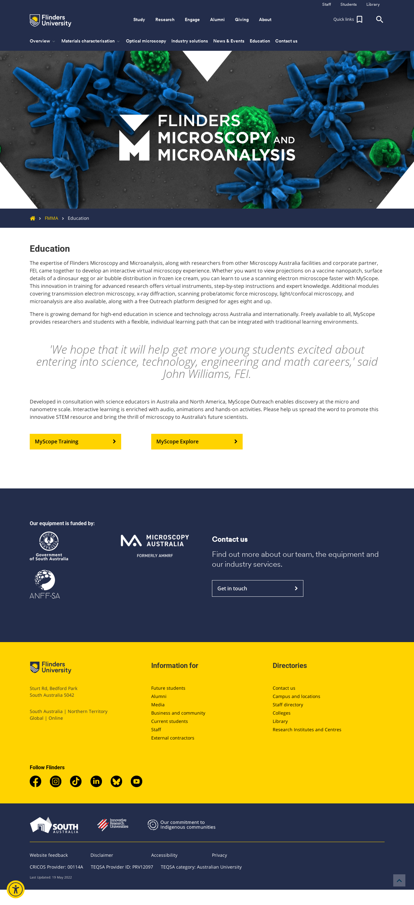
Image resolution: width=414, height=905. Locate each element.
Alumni (159, 696)
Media (158, 705)
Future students (168, 688)
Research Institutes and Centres (307, 729)
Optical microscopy (146, 40)
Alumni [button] (217, 19)
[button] (348, 19)
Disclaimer (101, 855)
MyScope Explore (197, 442)
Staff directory (288, 705)
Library (280, 721)
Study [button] (139, 19)
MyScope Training (75, 442)
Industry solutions (189, 40)
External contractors (172, 738)
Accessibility (164, 855)
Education (260, 40)
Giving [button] (242, 19)
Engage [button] (192, 19)
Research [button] (165, 19)
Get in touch (257, 588)
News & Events (229, 40)
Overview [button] (43, 41)
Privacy (219, 855)
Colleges (282, 713)
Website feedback (49, 855)
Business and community (178, 713)
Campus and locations (296, 696)
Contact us (286, 40)
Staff (156, 729)
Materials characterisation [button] (91, 41)
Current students (169, 721)
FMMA (46, 218)
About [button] (265, 19)
